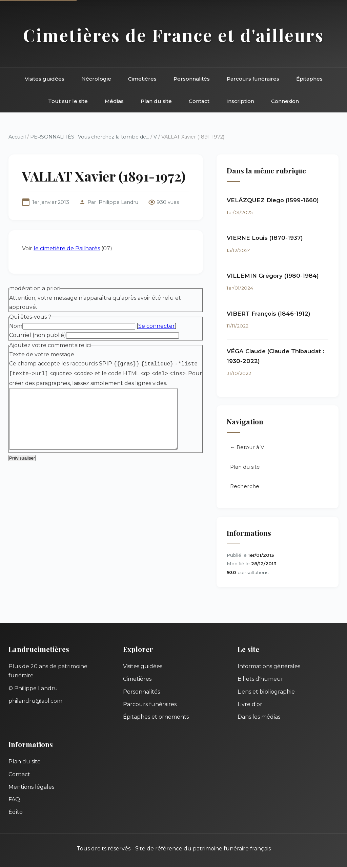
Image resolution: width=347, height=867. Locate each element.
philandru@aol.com (35, 701)
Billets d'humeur (260, 679)
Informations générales (269, 666)
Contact (199, 101)
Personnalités (192, 79)
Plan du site (156, 101)
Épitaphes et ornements (156, 717)
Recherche (244, 486)
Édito (15, 812)
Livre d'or (250, 704)
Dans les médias (259, 717)
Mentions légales (31, 787)
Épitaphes (309, 79)
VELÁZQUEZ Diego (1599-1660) (273, 200)
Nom (15, 326)
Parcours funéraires (253, 79)
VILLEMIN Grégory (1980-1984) (273, 275)
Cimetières (142, 79)
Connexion (285, 101)
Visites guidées (44, 79)
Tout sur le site (68, 101)
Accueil (17, 137)
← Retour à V (247, 447)
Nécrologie (96, 79)
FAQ (14, 799)
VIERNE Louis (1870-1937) (265, 237)
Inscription (240, 101)
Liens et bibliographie (266, 692)
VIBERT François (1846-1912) (268, 313)
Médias (114, 101)
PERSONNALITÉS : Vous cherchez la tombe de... (89, 137)
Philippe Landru (118, 202)
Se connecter (156, 326)
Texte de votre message (41, 354)
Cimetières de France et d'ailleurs (173, 34)
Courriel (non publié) (37, 335)
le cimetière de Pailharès (67, 248)
